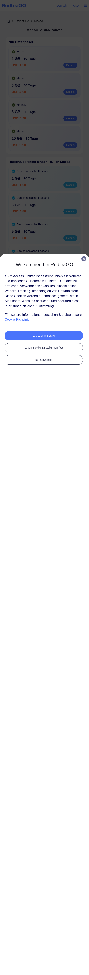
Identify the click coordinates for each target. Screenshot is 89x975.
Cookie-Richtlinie (17, 319)
